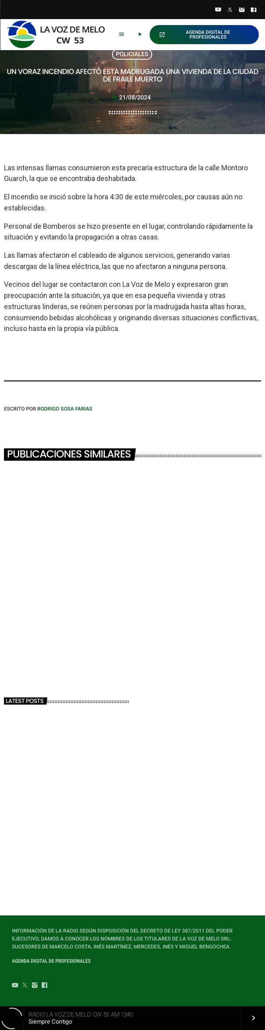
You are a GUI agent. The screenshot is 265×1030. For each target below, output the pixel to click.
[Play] (140, 34)
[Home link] (59, 35)
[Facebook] (253, 10)
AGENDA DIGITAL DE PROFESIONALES (194, 34)
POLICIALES (132, 54)
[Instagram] (242, 10)
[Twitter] (230, 10)
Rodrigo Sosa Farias (64, 409)
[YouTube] (218, 10)
